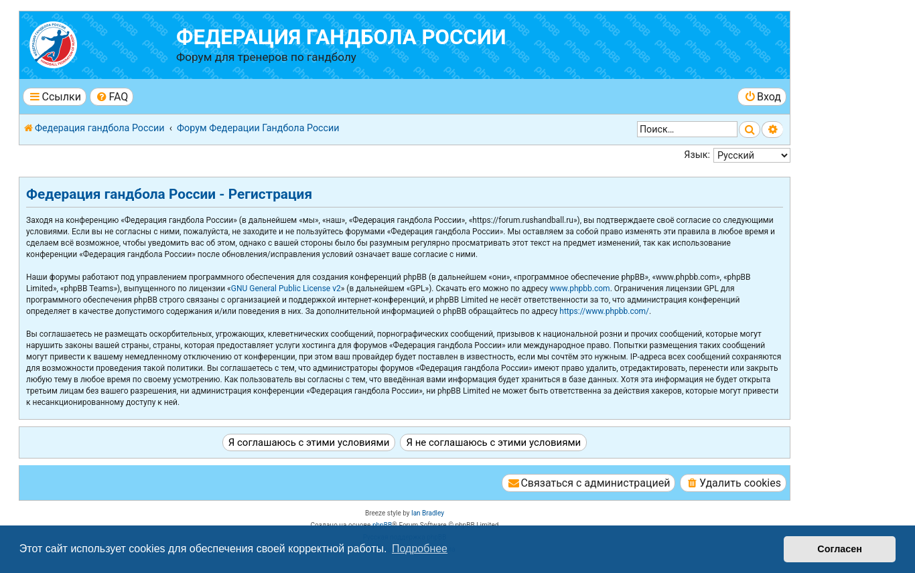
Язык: (697, 154)
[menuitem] (111, 97)
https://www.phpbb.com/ (604, 311)
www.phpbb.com (580, 288)
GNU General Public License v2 (286, 288)
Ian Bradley (427, 513)
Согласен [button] (839, 549)
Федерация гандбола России (341, 37)
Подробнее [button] (419, 548)
